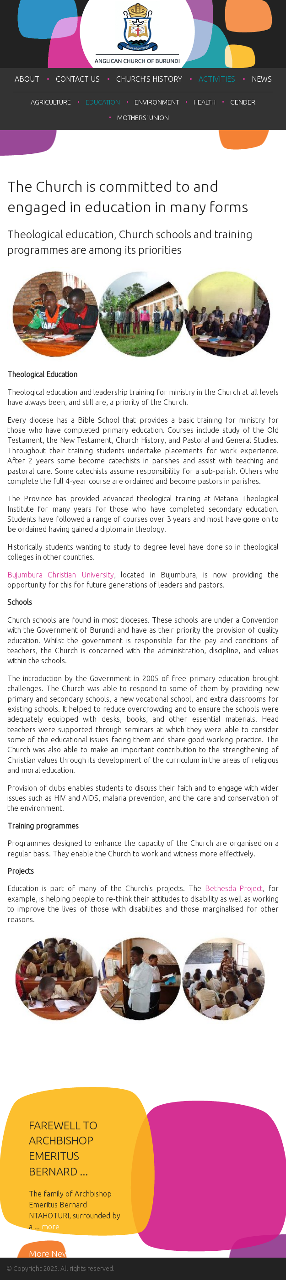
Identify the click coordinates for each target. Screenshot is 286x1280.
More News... (53, 1254)
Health (205, 102)
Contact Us (78, 79)
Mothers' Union (143, 117)
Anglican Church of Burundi (143, 34)
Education (103, 102)
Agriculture (51, 102)
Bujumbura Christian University (60, 575)
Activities (217, 79)
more (50, 1226)
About (27, 79)
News (262, 79)
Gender (242, 102)
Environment (157, 102)
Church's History (149, 79)
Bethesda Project (234, 888)
